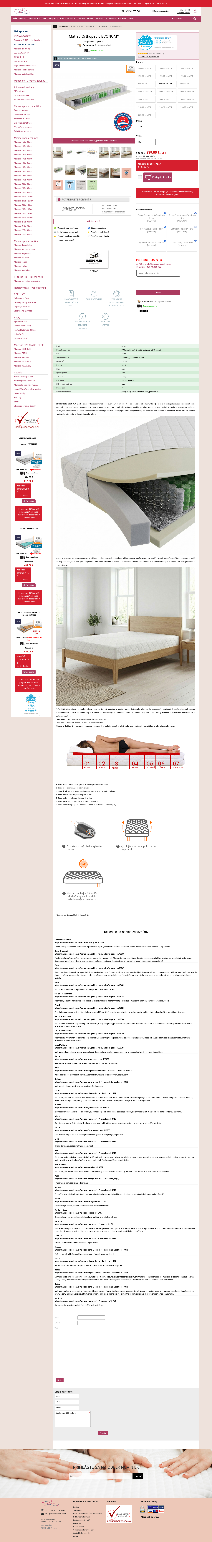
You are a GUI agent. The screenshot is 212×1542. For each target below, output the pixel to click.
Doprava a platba (67, 18)
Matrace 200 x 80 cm (23, 184)
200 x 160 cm (143, 99)
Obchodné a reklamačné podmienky (87, 1514)
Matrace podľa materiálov (27, 106)
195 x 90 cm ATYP (186, 76)
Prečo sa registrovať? (81, 1520)
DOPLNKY (19, 294)
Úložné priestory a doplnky (25, 406)
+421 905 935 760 (153, 267)
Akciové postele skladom (24, 381)
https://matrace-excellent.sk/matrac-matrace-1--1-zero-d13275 (84, 1224)
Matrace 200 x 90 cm (23, 192)
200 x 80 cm (142, 84)
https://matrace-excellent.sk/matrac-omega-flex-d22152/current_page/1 (87, 1179)
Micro (140, 127)
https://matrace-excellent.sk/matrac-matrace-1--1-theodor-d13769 (85, 1301)
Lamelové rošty (20, 338)
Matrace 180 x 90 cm (23, 155)
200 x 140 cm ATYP (187, 92)
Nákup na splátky (50, 18)
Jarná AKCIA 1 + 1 (21, 53)
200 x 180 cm (164, 99)
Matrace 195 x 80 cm (23, 171)
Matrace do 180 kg (22, 49)
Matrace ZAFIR (20, 353)
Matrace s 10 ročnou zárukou (29, 80)
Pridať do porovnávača (100, 236)
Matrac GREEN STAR (29, 528)
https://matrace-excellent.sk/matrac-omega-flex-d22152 (80, 1201)
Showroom (111, 18)
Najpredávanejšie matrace (25, 65)
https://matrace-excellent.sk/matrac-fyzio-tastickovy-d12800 (82, 1130)
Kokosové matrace (22, 119)
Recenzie (122, 18)
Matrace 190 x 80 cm (23, 159)
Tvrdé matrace (20, 61)
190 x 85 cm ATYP (165, 68)
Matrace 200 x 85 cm (23, 188)
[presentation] (156, 283)
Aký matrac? (34, 18)
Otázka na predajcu (98, 228)
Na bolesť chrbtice (21, 95)
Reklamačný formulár (81, 1517)
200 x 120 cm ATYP (166, 92)
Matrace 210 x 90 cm (23, 226)
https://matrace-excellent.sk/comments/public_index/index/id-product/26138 (89, 997)
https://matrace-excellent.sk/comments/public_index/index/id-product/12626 (89, 1008)
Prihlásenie (155, 11)
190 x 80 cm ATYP (144, 68)
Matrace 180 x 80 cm (23, 150)
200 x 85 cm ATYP (165, 84)
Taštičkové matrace (22, 131)
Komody (17, 397)
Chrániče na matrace (23, 311)
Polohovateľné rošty (22, 326)
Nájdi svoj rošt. (94, 221)
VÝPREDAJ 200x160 (23, 36)
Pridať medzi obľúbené (100, 232)
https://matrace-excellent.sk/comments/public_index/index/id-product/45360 (89, 954)
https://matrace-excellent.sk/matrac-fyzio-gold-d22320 (80, 942)
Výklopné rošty (20, 321)
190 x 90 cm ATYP (186, 68)
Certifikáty (77, 1523)
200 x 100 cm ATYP (145, 92)
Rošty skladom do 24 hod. (25, 330)
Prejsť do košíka (183, 13)
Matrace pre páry (21, 258)
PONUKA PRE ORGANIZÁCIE (29, 277)
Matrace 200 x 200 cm (23, 218)
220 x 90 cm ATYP (144, 115)
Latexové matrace (22, 114)
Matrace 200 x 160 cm (23, 209)
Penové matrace (21, 110)
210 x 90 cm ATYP (165, 107)
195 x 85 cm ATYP (165, 76)
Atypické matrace (85, 18)
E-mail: (57, 1323)
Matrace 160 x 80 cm (23, 142)
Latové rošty (19, 334)
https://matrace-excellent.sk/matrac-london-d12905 (78, 1213)
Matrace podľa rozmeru (26, 138)
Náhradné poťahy (21, 298)
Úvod (75, 27)
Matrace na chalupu (22, 270)
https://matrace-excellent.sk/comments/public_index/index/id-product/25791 (89, 1048)
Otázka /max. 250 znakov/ (73, 1419)
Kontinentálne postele (23, 376)
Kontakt (99, 18)
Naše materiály (19, 18)
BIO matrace (19, 91)
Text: (56, 1328)
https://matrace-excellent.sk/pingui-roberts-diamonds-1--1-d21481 (85, 1093)
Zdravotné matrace (24, 87)
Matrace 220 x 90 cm (23, 234)
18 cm (140, 142)
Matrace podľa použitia (26, 241)
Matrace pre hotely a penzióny (27, 281)
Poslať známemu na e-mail (67, 232)
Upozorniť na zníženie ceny (68, 228)
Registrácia (164, 11)
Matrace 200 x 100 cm (23, 197)
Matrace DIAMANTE (22, 366)
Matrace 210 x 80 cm (23, 222)
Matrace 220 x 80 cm (23, 230)
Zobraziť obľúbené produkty (68, 236)
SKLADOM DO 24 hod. (24, 44)
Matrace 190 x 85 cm (23, 163)
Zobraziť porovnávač (65, 240)
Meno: (57, 1318)
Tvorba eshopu (47, 1525)
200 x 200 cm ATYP (187, 99)
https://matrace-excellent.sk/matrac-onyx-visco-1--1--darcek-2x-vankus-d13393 (91, 1082)
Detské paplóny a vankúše (25, 302)
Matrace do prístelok (23, 253)
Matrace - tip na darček (24, 70)
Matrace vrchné (20, 266)
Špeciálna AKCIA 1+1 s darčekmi (28, 40)
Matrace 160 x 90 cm (23, 146)
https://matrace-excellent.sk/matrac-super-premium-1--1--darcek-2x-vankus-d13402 (93, 1071)
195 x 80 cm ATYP (144, 76)
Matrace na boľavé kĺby (24, 74)
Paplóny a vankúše (22, 307)
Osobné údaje (78, 1527)
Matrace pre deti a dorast (25, 249)
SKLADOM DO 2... (102, 27)
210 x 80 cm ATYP (144, 107)
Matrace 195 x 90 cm (23, 180)
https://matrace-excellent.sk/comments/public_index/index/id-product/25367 (89, 968)
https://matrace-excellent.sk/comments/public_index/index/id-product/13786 (89, 1019)
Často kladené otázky (81, 1533)
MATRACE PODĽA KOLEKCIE (29, 345)
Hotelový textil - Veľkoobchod (30, 287)
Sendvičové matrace (23, 123)
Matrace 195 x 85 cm (23, 176)
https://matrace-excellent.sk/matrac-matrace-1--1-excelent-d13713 (85, 1119)
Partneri (76, 1536)
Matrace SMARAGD (22, 362)
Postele (18, 372)
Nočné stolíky (19, 393)
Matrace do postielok (23, 245)
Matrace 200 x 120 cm (23, 201)
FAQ (131, 18)
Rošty (17, 317)
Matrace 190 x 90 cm (23, 167)
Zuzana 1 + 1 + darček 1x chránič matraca (29, 613)
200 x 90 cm (184, 84)
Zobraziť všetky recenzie (148, 56)
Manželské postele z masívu (26, 385)
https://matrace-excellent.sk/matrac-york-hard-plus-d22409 (82, 1059)
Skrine (16, 402)
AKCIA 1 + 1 (19, 57)
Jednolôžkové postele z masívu (27, 389)
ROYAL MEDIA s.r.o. (49, 1528)
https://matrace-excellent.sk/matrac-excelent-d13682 (79, 1167)
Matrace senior (20, 262)
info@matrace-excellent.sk (159, 264)
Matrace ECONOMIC (22, 349)
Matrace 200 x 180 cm (23, 213)
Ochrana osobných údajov (83, 1530)
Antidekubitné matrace (24, 100)
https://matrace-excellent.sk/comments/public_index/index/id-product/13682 (89, 985)
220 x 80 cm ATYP (186, 107)
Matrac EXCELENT (29, 444)
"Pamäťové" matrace (23, 127)
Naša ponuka (21, 31)
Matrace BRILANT (21, 357)
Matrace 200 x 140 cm (23, 205)
